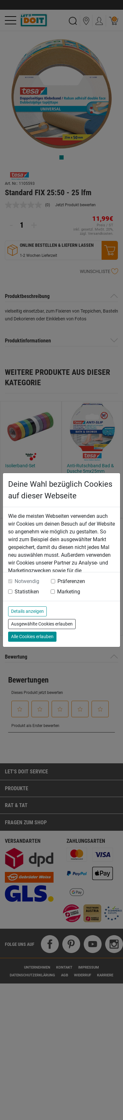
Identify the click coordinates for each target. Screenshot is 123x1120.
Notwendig (27, 581)
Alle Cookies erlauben (32, 636)
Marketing (68, 592)
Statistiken (27, 592)
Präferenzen (71, 581)
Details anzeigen (27, 611)
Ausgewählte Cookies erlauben (42, 623)
